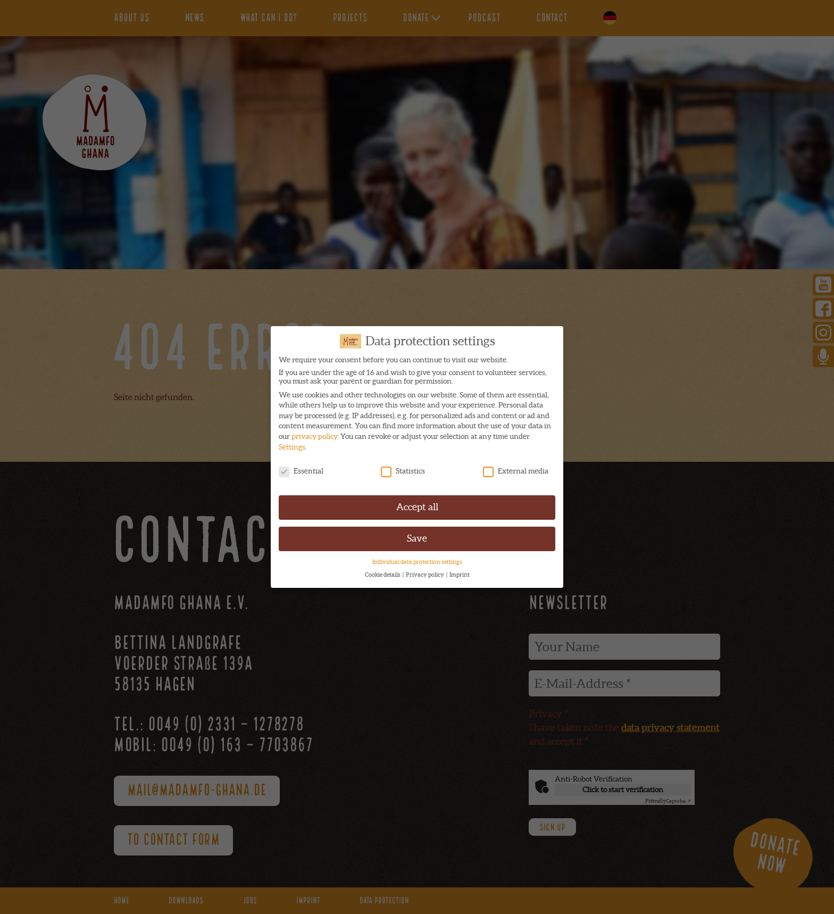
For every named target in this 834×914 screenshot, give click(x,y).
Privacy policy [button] (425, 572)
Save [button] (417, 535)
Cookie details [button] (383, 572)
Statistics (403, 467)
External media (515, 467)
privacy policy (314, 433)
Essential (301, 467)
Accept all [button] (417, 504)
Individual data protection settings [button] (417, 559)
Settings (292, 444)
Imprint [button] (459, 572)
